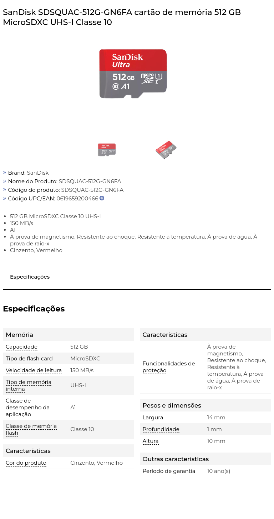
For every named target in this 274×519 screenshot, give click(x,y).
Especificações (30, 276)
